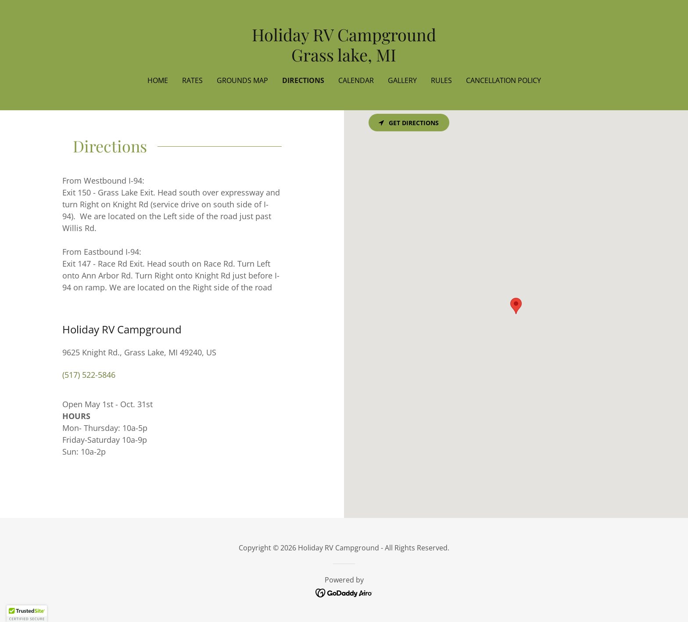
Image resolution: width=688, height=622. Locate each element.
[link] (344, 58)
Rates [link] (192, 80)
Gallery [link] (402, 80)
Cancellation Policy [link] (503, 80)
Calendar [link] (356, 80)
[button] (27, 613)
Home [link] (157, 80)
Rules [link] (441, 80)
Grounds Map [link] (242, 80)
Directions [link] (303, 80)
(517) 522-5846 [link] (88, 374)
